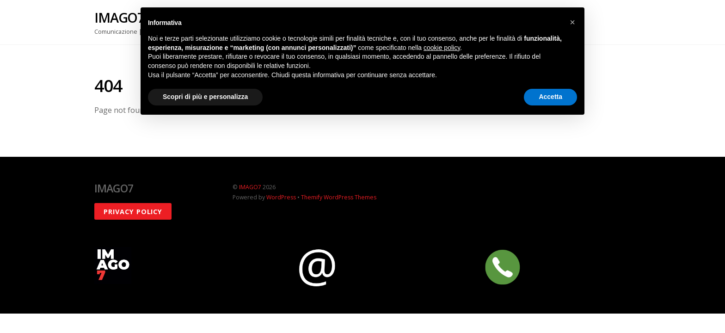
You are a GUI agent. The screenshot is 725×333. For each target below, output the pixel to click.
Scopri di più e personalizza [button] (205, 96)
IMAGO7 (250, 187)
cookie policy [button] (442, 47)
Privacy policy (133, 211)
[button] (572, 22)
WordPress (281, 197)
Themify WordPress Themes (338, 197)
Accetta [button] (550, 96)
